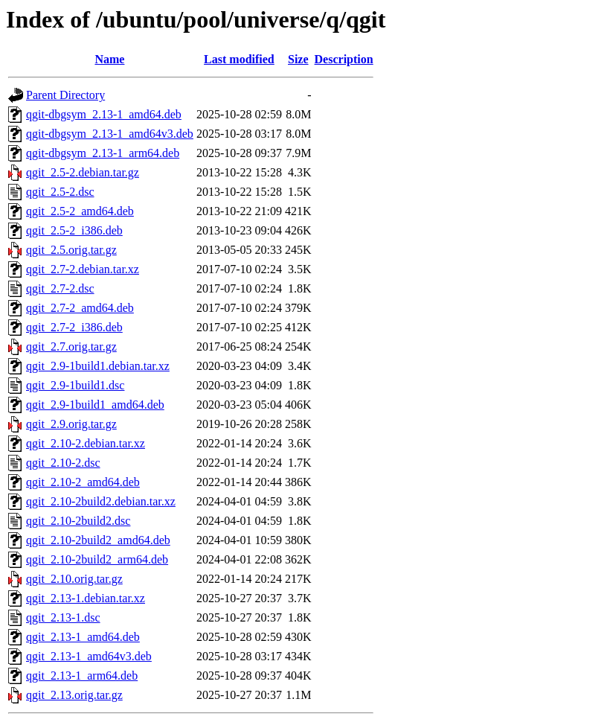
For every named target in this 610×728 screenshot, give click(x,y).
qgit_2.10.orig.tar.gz (74, 578)
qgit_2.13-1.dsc (63, 617)
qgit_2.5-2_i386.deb (74, 230)
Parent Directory (65, 95)
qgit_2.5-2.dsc (60, 191)
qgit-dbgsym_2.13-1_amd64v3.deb (109, 133)
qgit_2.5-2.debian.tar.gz (82, 172)
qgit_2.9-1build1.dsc (75, 385)
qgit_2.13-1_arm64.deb (82, 675)
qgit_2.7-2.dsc (60, 288)
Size (298, 59)
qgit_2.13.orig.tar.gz (74, 695)
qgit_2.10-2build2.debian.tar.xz (101, 501)
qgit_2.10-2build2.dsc (78, 520)
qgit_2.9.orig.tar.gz (71, 424)
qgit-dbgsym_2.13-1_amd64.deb (104, 114)
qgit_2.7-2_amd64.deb (80, 307)
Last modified (239, 59)
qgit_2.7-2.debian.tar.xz (82, 269)
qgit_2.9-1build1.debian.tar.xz (98, 366)
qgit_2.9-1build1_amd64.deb (95, 404)
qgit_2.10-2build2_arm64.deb (97, 559)
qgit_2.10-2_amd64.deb (83, 482)
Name (109, 59)
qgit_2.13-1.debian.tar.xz (85, 598)
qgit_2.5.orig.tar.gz (71, 249)
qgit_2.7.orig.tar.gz (71, 346)
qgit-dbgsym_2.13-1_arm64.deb (102, 153)
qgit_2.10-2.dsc (63, 462)
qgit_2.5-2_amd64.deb (80, 211)
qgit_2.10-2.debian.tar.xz (85, 443)
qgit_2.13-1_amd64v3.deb (89, 656)
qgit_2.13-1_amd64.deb (83, 636)
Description (344, 59)
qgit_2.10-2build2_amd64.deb (98, 540)
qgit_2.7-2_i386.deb (74, 327)
